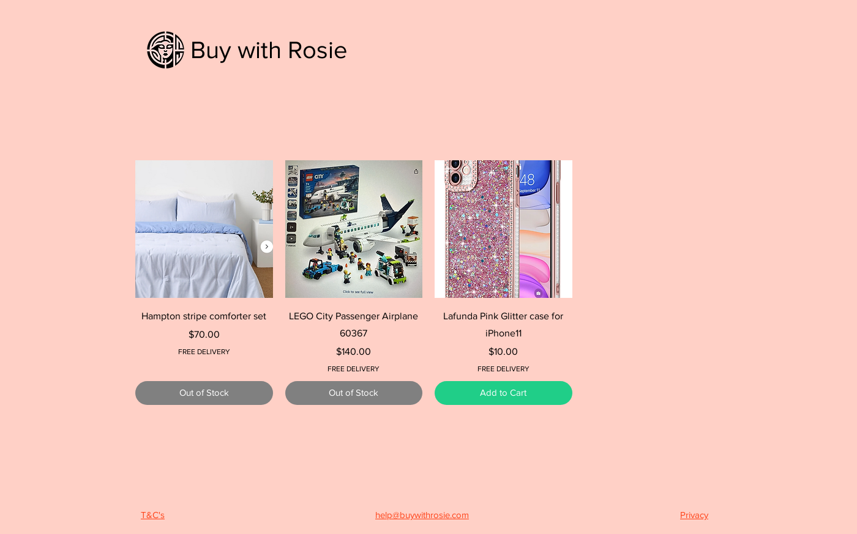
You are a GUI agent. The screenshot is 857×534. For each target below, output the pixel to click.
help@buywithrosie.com (422, 515)
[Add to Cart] (503, 393)
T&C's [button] (153, 515)
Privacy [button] (694, 515)
